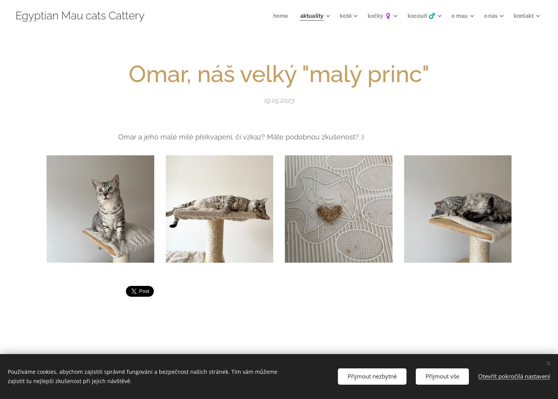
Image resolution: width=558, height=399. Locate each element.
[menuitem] (272, 16)
